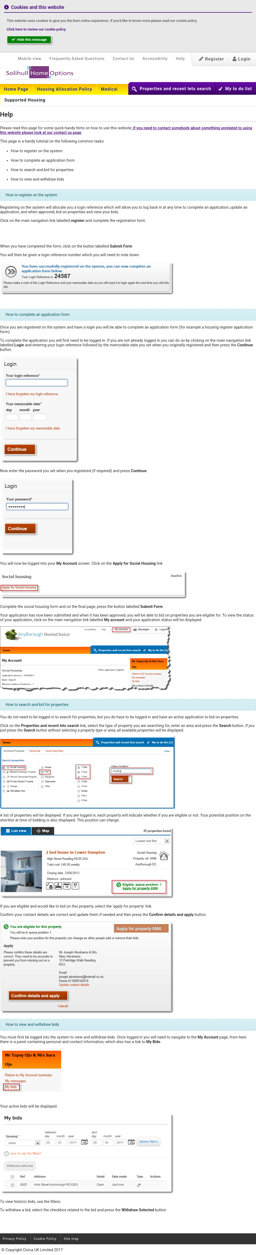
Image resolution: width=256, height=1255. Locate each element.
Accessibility (155, 58)
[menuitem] (16, 89)
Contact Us (123, 58)
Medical (109, 89)
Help (180, 58)
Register (211, 59)
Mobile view (29, 58)
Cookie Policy (45, 1239)
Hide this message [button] (29, 40)
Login (242, 59)
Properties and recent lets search (175, 88)
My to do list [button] (238, 88)
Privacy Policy (14, 1239)
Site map (71, 1239)
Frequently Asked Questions (77, 58)
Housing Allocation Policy (64, 89)
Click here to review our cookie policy (36, 29)
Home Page (16, 89)
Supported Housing (24, 100)
